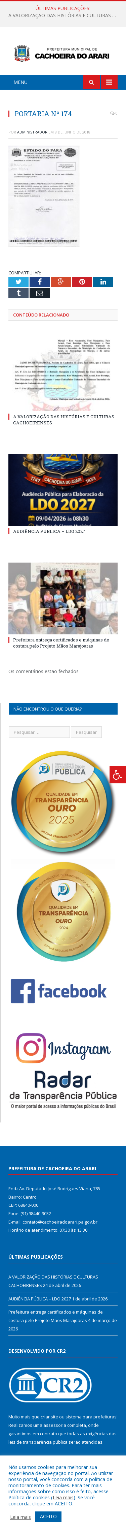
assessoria (54, 1425)
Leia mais (63, 1497)
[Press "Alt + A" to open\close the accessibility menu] (118, 774)
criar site (49, 1417)
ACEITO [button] (48, 1516)
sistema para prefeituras (91, 1417)
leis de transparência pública (38, 1442)
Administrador (32, 131)
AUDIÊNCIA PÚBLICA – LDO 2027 (49, 531)
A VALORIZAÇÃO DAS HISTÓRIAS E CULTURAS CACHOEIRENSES (64, 15)
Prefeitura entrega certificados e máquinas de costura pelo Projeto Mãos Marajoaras (61, 643)
